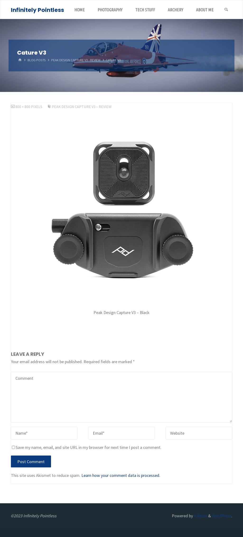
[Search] (226, 9)
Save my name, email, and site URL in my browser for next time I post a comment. (86, 447)
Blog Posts (37, 60)
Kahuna (200, 515)
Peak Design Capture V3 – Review (82, 106)
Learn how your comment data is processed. (120, 475)
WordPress (221, 515)
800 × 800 (23, 106)
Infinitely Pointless (37, 10)
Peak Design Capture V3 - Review (75, 60)
